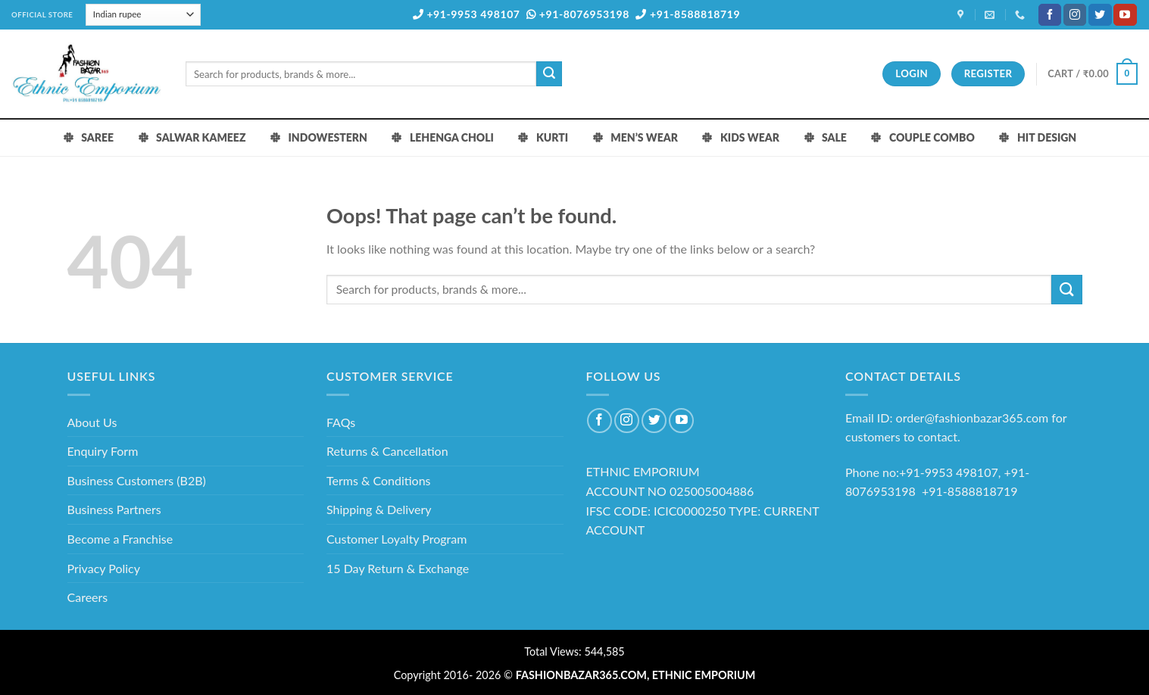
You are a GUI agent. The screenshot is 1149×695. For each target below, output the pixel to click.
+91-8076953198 (577, 14)
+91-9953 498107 (466, 14)
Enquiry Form (103, 451)
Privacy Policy (104, 568)
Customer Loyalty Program (396, 538)
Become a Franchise (120, 538)
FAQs (340, 422)
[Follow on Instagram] (1074, 15)
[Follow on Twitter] (1099, 15)
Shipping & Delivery (379, 509)
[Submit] (549, 74)
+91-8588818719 (687, 14)
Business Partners (114, 509)
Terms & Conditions (378, 480)
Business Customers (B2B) (136, 480)
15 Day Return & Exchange (397, 568)
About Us (92, 422)
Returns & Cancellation (387, 451)
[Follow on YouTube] (1124, 15)
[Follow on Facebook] (1049, 15)
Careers (87, 597)
